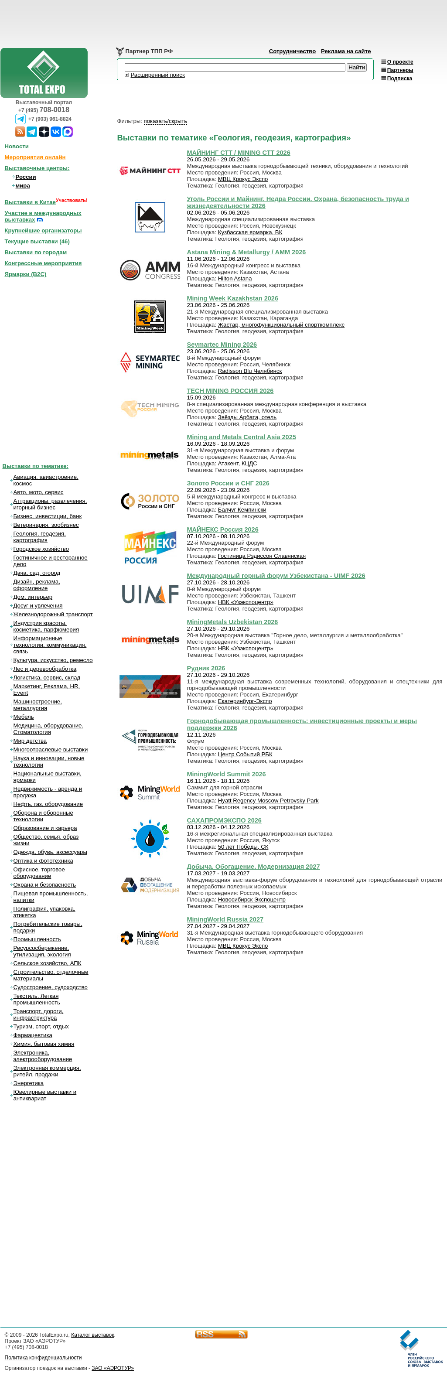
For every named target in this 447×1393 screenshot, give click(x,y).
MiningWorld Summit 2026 (226, 774)
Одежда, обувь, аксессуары (50, 852)
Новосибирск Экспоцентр (252, 899)
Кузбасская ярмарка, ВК (250, 232)
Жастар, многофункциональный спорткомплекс (281, 324)
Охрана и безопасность (45, 884)
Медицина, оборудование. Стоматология (49, 728)
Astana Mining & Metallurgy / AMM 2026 (246, 252)
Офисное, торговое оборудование (39, 872)
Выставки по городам (36, 252)
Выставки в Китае (30, 202)
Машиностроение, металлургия (38, 704)
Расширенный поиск (158, 75)
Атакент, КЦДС (237, 463)
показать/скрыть (165, 121)
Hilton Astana (235, 278)
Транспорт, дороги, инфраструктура (39, 1014)
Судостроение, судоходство (51, 987)
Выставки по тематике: (36, 466)
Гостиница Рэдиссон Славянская (262, 556)
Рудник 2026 (206, 668)
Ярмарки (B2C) (26, 274)
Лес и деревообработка (45, 669)
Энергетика (29, 1083)
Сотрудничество (292, 51)
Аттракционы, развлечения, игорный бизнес (50, 504)
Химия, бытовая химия (44, 1044)
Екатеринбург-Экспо (245, 701)
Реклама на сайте (346, 51)
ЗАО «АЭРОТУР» (113, 1368)
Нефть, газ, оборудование (48, 804)
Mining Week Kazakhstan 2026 (232, 298)
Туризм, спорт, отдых (41, 1026)
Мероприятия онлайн (35, 157)
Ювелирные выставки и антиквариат (45, 1095)
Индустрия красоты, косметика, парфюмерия (46, 626)
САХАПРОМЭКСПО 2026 (224, 820)
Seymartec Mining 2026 (222, 344)
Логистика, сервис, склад (47, 677)
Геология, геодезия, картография (40, 536)
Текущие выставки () (37, 241)
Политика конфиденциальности (43, 1358)
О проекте (400, 62)
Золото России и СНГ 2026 (228, 483)
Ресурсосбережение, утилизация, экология (42, 951)
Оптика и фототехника (43, 860)
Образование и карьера (45, 828)
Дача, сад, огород (37, 573)
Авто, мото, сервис (39, 492)
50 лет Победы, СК (243, 846)
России (26, 177)
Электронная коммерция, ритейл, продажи (47, 1071)
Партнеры (400, 70)
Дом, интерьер (33, 597)
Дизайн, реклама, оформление (37, 584)
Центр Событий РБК (245, 754)
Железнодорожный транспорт (53, 614)
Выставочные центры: (37, 168)
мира (23, 185)
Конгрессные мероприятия (43, 263)
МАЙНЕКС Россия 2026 (223, 529)
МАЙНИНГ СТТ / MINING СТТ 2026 (238, 152)
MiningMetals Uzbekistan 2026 (232, 621)
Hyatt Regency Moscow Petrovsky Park (268, 800)
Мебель (24, 717)
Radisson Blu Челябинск (250, 371)
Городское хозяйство (41, 549)
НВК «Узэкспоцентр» (245, 602)
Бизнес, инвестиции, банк (48, 516)
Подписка (399, 78)
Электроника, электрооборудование (43, 1055)
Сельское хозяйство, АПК (48, 963)
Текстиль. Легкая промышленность (37, 999)
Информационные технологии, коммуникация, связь (50, 645)
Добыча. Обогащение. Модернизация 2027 (253, 866)
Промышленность (37, 939)
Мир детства (30, 740)
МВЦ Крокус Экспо (243, 179)
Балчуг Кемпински (242, 509)
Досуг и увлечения (38, 605)
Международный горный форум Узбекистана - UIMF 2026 (276, 575)
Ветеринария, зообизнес (46, 525)
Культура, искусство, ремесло (53, 660)
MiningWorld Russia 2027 (225, 919)
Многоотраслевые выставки (51, 749)
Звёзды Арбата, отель (247, 417)
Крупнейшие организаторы (43, 230)
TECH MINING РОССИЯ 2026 (230, 390)
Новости (17, 146)
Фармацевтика (33, 1035)
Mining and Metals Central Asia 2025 (241, 437)
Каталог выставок (92, 1335)
